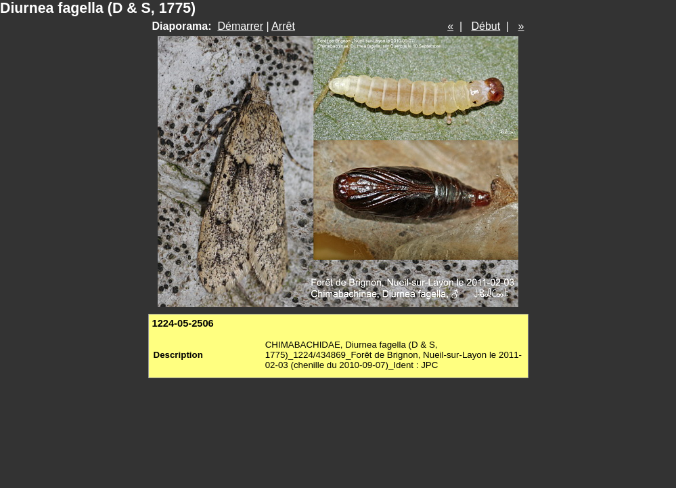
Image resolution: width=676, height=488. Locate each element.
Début (486, 26)
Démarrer (240, 26)
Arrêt (283, 26)
